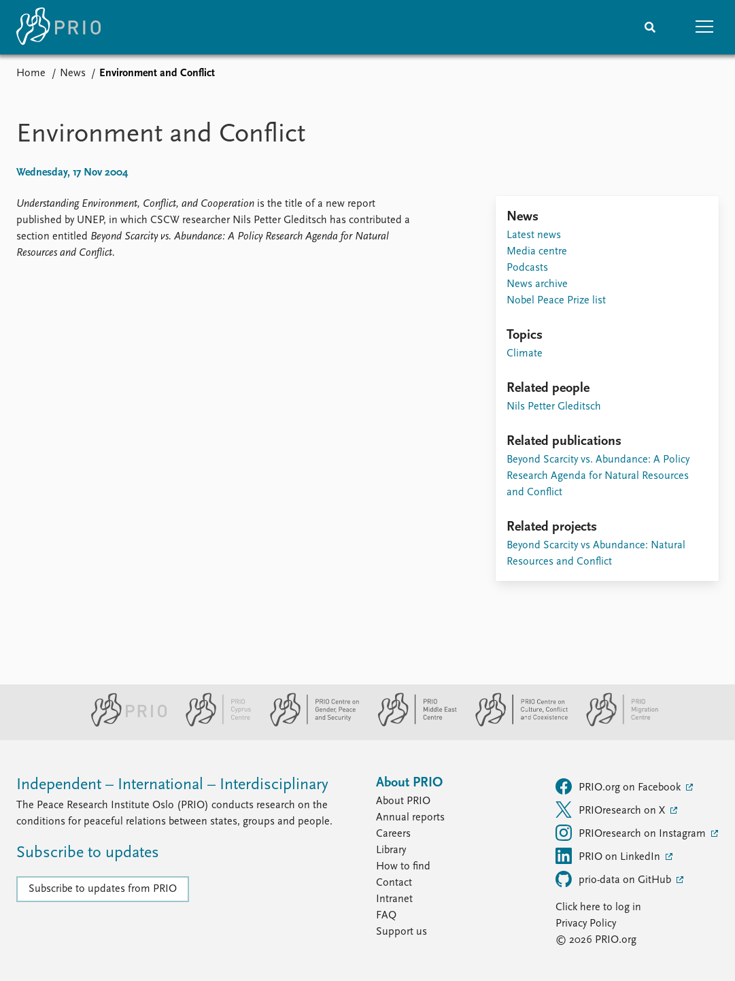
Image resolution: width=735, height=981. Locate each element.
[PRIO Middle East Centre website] (411, 723)
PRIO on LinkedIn (609, 856)
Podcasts (527, 268)
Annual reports (410, 817)
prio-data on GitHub (614, 879)
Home (31, 73)
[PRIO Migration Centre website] (615, 723)
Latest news (534, 235)
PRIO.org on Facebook (619, 786)
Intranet (394, 899)
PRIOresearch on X (611, 809)
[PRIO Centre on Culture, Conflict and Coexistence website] (515, 723)
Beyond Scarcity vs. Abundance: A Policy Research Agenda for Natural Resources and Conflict (598, 476)
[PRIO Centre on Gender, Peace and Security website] (309, 723)
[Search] (650, 27)
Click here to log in (598, 907)
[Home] (58, 27)
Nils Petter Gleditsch (554, 406)
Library (391, 850)
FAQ (386, 915)
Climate (525, 353)
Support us (401, 932)
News (73, 73)
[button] (704, 27)
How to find (403, 866)
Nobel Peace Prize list (556, 300)
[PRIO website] (123, 723)
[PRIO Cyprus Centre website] (213, 723)
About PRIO (403, 801)
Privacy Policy (585, 923)
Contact (394, 883)
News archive (537, 284)
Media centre (537, 251)
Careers (393, 834)
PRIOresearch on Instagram (631, 833)
